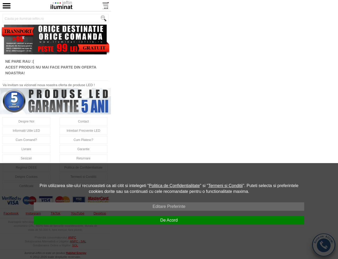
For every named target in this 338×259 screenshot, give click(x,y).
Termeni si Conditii (225, 185)
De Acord (169, 220)
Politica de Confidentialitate (174, 185)
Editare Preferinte (169, 206)
